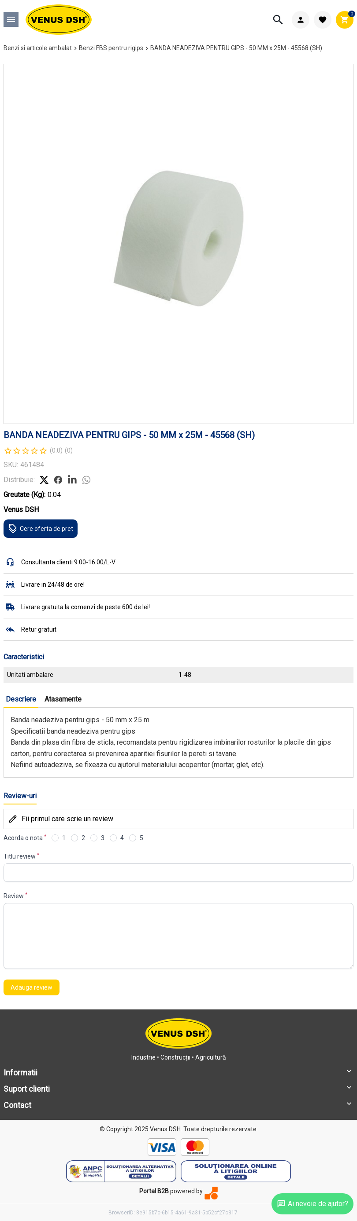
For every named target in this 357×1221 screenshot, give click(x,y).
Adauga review (31, 987)
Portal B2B (154, 1191)
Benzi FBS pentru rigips (111, 47)
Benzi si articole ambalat (38, 47)
